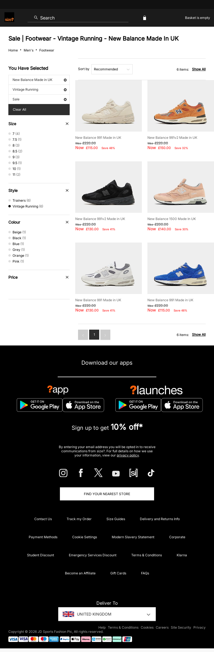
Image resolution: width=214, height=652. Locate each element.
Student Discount (40, 555)
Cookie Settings (84, 537)
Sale (40, 99)
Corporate (177, 537)
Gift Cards (118, 573)
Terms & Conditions (146, 555)
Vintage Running (40, 89)
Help (102, 627)
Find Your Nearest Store (107, 494)
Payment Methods (43, 537)
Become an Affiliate (80, 573)
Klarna (182, 555)
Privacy (199, 627)
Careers (162, 627)
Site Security (181, 627)
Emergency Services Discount (92, 555)
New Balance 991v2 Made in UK (172, 137)
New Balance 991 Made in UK (98, 137)
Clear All (19, 109)
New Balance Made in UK (40, 80)
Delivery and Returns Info (160, 519)
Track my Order (79, 519)
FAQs (145, 573)
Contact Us (43, 519)
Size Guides (115, 519)
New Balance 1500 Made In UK (171, 219)
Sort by (83, 69)
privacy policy (128, 455)
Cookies (147, 627)
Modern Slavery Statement (133, 537)
